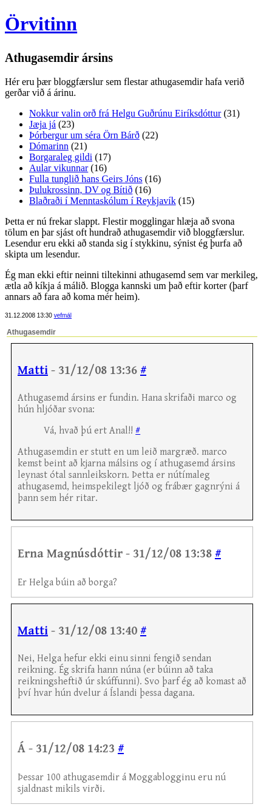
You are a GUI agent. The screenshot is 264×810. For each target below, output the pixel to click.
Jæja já (42, 124)
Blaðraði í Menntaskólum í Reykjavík (102, 201)
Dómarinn (49, 146)
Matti (33, 371)
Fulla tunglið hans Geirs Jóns (86, 179)
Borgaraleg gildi (60, 157)
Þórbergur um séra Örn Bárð (84, 135)
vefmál (63, 315)
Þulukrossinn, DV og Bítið (80, 190)
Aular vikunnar (58, 168)
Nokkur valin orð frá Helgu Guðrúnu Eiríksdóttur (125, 113)
